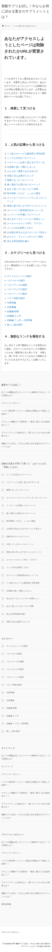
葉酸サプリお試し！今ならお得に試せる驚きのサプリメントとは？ (25, 11)
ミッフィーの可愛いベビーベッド (23, 214)
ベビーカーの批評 (16, 280)
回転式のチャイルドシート (18, 536)
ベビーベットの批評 (17, 294)
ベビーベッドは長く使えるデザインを (26, 162)
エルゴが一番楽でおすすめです (22, 171)
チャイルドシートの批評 (19, 276)
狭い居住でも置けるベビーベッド (23, 184)
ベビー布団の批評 (16, 298)
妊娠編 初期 (13, 311)
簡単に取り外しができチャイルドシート (27, 206)
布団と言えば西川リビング (20, 176)
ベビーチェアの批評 (17, 289)
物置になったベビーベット (20, 180)
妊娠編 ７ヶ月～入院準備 (19, 320)
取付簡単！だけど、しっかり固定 (23, 193)
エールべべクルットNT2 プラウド (24, 223)
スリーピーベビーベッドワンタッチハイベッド (26, 498)
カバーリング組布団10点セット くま (25, 210)
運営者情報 (6, 904)
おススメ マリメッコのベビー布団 (25, 237)
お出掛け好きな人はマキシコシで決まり (27, 232)
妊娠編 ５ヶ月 (14, 316)
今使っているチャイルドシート (20, 544)
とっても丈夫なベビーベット (21, 158)
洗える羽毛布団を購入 (18, 241)
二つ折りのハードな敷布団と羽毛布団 (26, 153)
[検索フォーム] (23, 132)
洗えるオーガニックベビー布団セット (26, 219)
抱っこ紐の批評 (15, 324)
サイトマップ (7, 766)
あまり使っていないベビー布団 (22, 189)
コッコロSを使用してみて (20, 228)
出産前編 (11, 302)
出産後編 (11, 307)
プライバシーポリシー (11, 403)
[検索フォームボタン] (45, 132)
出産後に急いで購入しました (21, 167)
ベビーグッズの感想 (17, 285)
